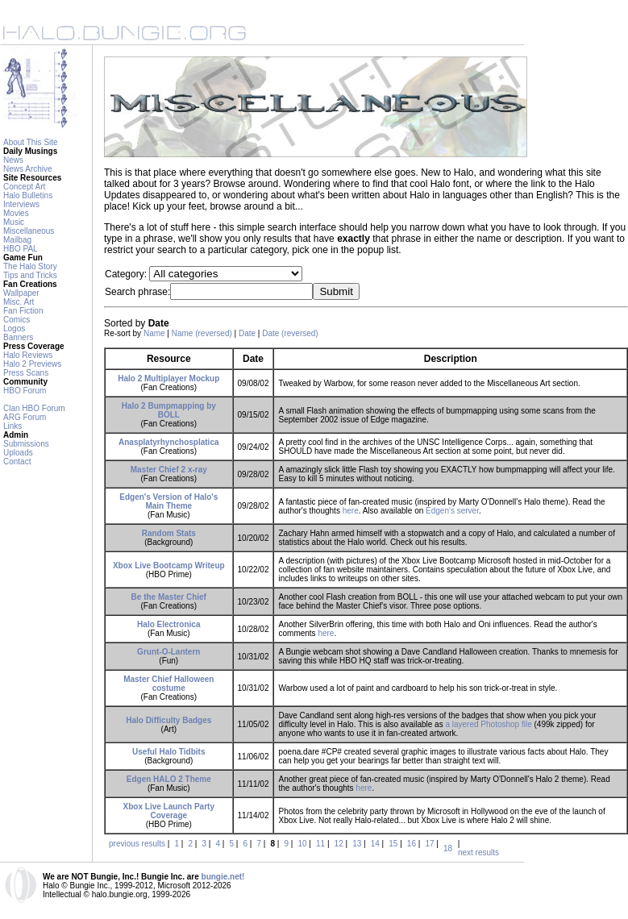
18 (447, 848)
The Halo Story (30, 266)
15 (393, 843)
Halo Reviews (27, 355)
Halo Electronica (168, 624)
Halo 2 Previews (32, 364)
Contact (17, 461)
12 (339, 843)
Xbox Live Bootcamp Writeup (169, 565)
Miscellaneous (28, 231)
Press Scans (25, 372)
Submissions (26, 443)
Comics (16, 319)
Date (247, 333)
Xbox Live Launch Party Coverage (168, 811)
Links (12, 426)
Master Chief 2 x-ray (169, 469)
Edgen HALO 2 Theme (169, 779)
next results (478, 852)
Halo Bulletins (27, 195)
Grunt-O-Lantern (168, 651)
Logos (14, 328)
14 (375, 843)
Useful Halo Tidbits (168, 751)
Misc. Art (18, 301)
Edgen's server (452, 510)
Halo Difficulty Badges (168, 720)
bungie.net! (223, 876)
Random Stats (169, 533)
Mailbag (17, 239)
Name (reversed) (202, 333)
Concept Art (24, 186)
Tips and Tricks (30, 275)
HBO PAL (20, 248)
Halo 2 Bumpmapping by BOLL (169, 410)
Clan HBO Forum (34, 408)
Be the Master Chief (168, 597)
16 (411, 843)
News (13, 160)
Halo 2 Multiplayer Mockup (168, 378)
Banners (18, 337)
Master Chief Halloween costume (168, 683)
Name (154, 333)
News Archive (27, 168)
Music (13, 222)
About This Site (30, 142)
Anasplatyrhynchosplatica (168, 442)
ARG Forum (24, 417)
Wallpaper (21, 293)
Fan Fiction (23, 310)
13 (356, 843)
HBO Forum (24, 390)
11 (320, 843)
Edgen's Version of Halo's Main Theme (168, 501)
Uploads (18, 452)
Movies (16, 213)
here (351, 510)
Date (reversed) (290, 333)
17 (429, 843)
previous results (137, 843)
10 (301, 843)
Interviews (21, 204)
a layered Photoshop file (488, 724)
